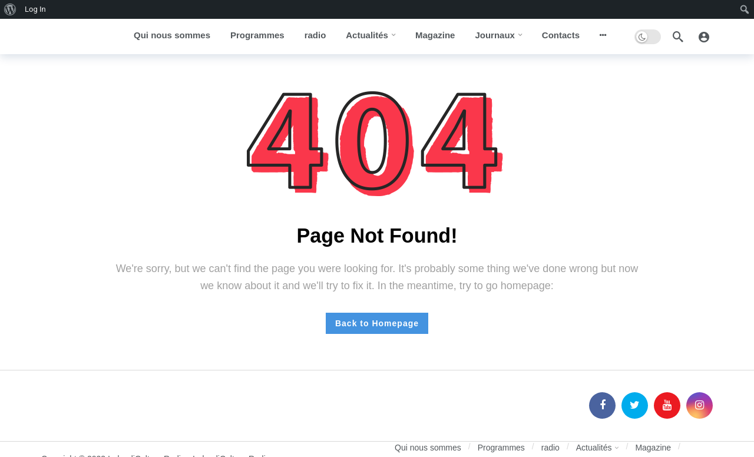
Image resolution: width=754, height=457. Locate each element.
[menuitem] (10, 9)
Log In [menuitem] (35, 9)
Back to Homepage (377, 323)
